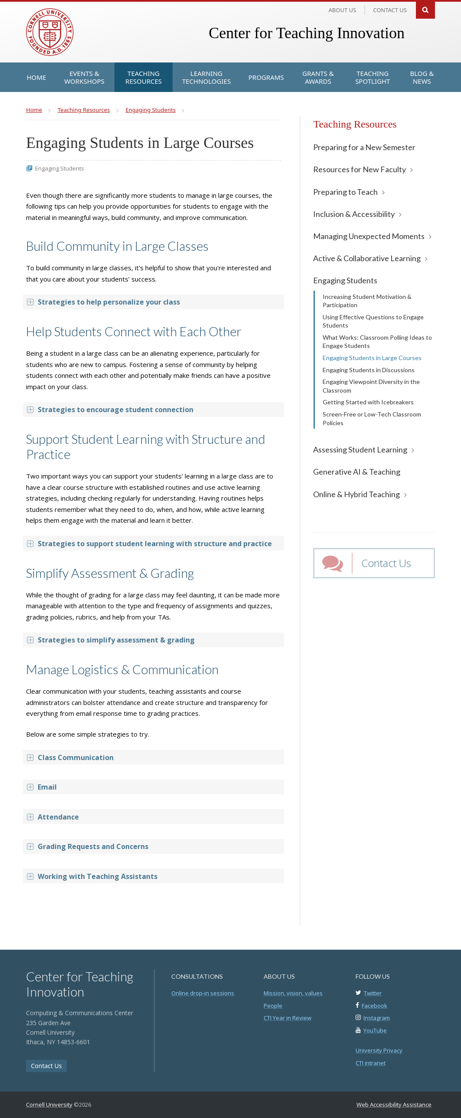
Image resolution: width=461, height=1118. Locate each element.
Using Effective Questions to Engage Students (373, 321)
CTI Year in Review (287, 1018)
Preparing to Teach (345, 192)
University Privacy (379, 1050)
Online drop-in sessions (202, 993)
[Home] (37, 77)
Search (425, 9)
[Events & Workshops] (84, 77)
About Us (342, 10)
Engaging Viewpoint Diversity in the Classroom (371, 386)
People (273, 1006)
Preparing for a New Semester (364, 147)
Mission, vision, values (293, 993)
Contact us (390, 10)
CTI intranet (371, 1063)
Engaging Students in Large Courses (372, 357)
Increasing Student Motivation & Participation (367, 301)
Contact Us (386, 563)
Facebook (374, 1006)
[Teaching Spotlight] (372, 77)
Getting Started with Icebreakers (368, 402)
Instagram (376, 1018)
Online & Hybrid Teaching (356, 494)
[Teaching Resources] (143, 77)
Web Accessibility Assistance (394, 1104)
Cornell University (49, 1104)
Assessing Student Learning (360, 449)
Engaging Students (345, 280)
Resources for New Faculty (359, 169)
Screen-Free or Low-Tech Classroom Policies (372, 418)
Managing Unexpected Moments (369, 236)
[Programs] (266, 77)
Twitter (373, 993)
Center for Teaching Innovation (307, 33)
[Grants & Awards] (318, 77)
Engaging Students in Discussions (369, 370)
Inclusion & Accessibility (354, 214)
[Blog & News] (422, 77)
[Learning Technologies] (206, 77)
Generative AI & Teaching (356, 471)
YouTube (375, 1030)
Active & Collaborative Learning (367, 258)
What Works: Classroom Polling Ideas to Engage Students (377, 342)
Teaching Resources (354, 124)
